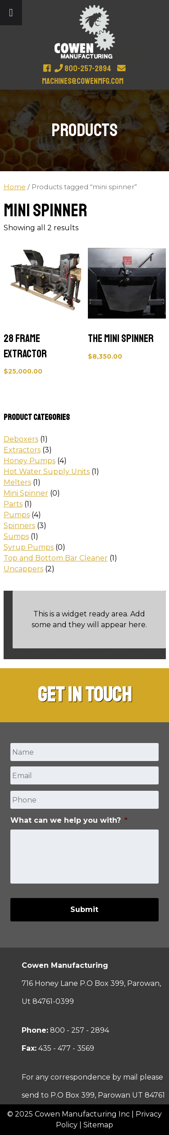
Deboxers (21, 439)
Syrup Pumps (29, 547)
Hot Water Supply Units (47, 471)
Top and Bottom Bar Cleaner (56, 558)
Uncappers (23, 569)
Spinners (19, 525)
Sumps (16, 536)
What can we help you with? (69, 820)
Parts (13, 504)
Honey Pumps (29, 460)
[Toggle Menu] (11, 12)
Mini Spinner (26, 493)
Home (15, 187)
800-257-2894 (83, 68)
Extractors (22, 450)
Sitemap (98, 1125)
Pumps (17, 515)
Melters (17, 482)
